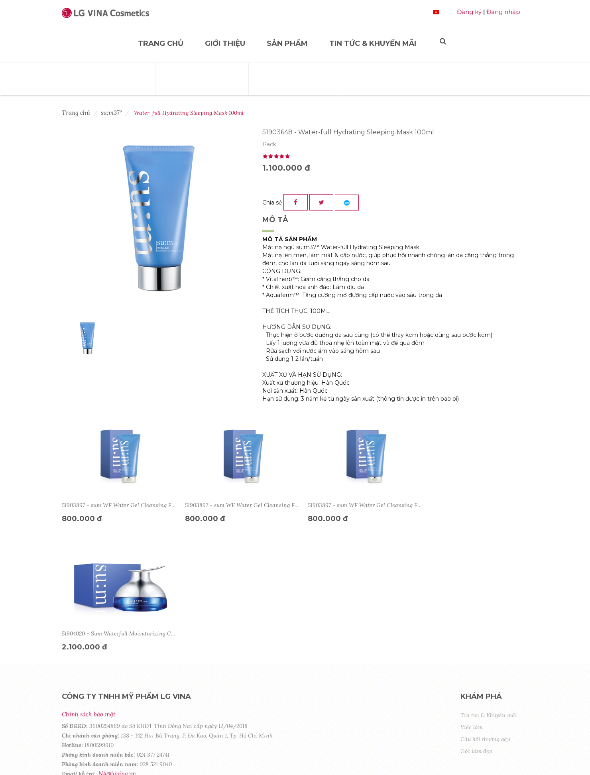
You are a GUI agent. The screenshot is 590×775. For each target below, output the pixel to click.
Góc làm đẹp (476, 622)
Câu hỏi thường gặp (485, 610)
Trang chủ (160, 43)
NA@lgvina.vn (117, 645)
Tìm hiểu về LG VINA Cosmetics (111, 659)
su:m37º (111, 112)
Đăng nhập (503, 12)
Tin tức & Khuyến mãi (372, 43)
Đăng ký (469, 12)
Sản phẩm (287, 43)
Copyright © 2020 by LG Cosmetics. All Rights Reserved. (145, 755)
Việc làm (471, 598)
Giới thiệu (225, 43)
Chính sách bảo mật (88, 586)
